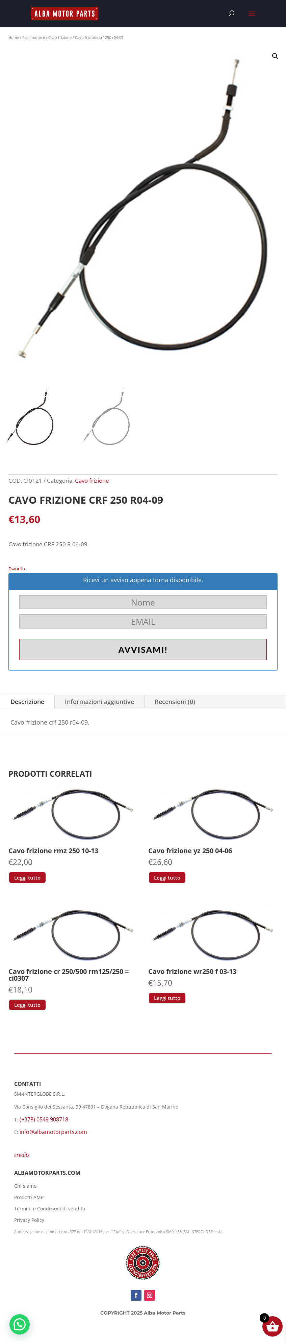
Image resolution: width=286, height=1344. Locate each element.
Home (13, 37)
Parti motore (33, 37)
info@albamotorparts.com (53, 1132)
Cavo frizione (60, 37)
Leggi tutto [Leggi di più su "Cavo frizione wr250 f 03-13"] (167, 998)
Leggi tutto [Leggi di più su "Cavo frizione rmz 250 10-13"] (27, 877)
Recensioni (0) (175, 702)
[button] (275, 56)
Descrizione (27, 702)
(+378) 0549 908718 (44, 1119)
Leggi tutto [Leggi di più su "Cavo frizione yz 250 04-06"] (167, 877)
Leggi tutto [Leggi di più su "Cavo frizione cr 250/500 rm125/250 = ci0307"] (27, 1004)
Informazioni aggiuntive (99, 702)
